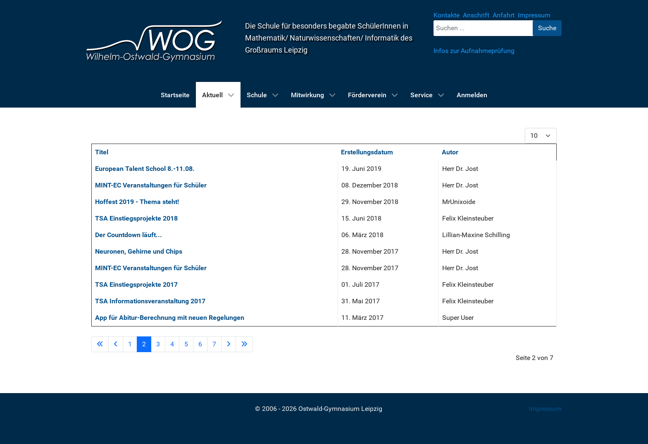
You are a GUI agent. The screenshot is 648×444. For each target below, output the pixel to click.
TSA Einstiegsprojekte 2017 (136, 284)
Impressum (545, 409)
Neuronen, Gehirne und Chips (138, 251)
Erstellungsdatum (367, 152)
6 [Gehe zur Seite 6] (200, 344)
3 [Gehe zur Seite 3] (158, 344)
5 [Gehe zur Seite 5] (186, 344)
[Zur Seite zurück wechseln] (115, 344)
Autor (450, 152)
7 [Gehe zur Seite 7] (214, 344)
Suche (547, 28)
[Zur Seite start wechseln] (100, 344)
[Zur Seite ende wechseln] (244, 344)
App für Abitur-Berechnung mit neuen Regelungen (169, 318)
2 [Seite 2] (144, 344)
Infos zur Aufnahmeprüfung (474, 51)
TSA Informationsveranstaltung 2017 (150, 301)
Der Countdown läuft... (128, 235)
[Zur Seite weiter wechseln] (228, 344)
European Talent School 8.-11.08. (145, 169)
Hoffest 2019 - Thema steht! (137, 202)
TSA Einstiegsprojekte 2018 (136, 218)
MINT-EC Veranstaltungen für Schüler (151, 185)
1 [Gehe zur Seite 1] (130, 344)
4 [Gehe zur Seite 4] (172, 344)
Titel (101, 152)
